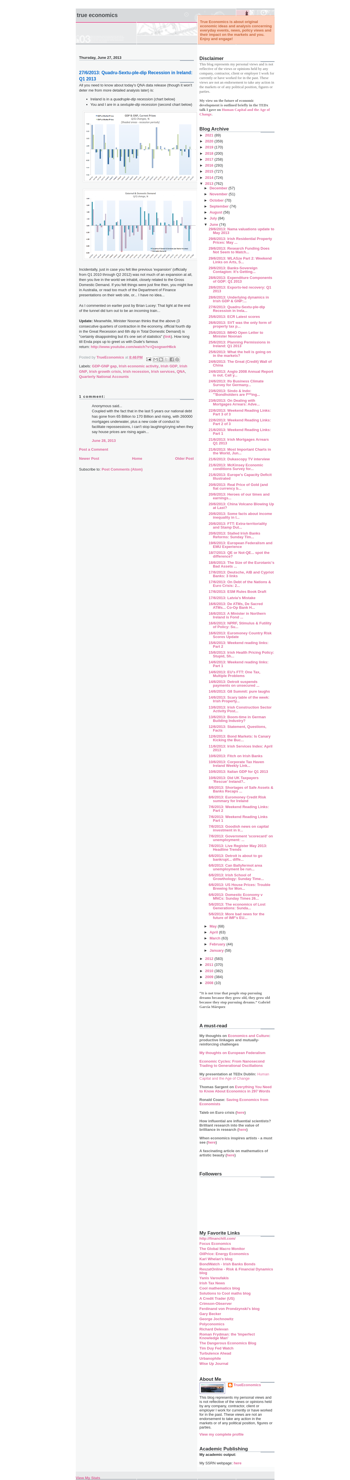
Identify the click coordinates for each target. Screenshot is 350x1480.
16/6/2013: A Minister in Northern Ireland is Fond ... (237, 615)
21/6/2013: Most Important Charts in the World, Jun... (240, 451)
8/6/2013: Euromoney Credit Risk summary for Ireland (237, 799)
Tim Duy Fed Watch (217, 1348)
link (167, 336)
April (214, 932)
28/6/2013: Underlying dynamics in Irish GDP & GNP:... (239, 299)
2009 (210, 977)
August (216, 212)
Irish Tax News (212, 1283)
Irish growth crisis (105, 371)
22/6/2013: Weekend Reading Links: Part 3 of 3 (240, 412)
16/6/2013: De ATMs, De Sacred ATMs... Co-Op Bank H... (236, 606)
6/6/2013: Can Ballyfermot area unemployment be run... (235, 867)
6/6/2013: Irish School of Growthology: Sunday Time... (236, 877)
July (213, 218)
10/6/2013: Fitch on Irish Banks (236, 756)
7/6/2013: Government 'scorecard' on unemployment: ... (241, 838)
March (215, 938)
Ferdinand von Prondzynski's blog (230, 1309)
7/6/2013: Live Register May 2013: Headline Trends (238, 848)
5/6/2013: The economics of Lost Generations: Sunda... (237, 906)
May (213, 926)
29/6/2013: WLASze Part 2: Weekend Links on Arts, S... (240, 260)
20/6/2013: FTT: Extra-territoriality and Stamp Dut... (238, 525)
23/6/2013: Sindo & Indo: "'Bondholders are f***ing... (234, 393)
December (218, 188)
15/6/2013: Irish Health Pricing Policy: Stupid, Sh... (241, 654)
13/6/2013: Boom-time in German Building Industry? (237, 719)
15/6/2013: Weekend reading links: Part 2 (239, 645)
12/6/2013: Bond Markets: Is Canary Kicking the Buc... (240, 738)
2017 (210, 159)
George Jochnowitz (217, 1319)
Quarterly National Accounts (104, 376)
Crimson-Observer (216, 1303)
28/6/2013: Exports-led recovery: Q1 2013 (240, 289)
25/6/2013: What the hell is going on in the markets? (240, 354)
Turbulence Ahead (215, 1353)
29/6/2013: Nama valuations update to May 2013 (241, 231)
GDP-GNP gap (104, 366)
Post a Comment (93, 449)
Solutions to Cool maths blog (225, 1293)
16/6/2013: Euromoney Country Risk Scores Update (240, 635)
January (217, 950)
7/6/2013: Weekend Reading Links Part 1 (238, 819)
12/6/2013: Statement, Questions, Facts (237, 728)
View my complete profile (222, 1434)
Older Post (184, 458)
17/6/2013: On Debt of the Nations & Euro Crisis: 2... (240, 584)
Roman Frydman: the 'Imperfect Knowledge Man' (227, 1336)
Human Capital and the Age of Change (234, 1076)
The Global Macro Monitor (222, 1249)
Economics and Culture (248, 1036)
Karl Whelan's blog (216, 1259)
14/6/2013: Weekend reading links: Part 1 (239, 664)
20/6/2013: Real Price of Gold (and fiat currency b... (238, 486)
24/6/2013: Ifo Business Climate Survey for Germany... (236, 383)
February (217, 944)
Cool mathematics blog (220, 1288)
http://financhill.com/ (218, 1238)
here (240, 1112)
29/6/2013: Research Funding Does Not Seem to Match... (239, 250)
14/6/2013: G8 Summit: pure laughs (239, 691)
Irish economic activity (138, 366)
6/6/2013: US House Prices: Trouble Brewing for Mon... (239, 887)
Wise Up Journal (214, 1363)
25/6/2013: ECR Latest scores (234, 316)
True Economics (97, 15)
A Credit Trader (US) (217, 1298)
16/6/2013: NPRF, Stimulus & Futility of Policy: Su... (240, 625)
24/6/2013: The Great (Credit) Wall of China (240, 363)
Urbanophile (210, 1358)
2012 (210, 959)
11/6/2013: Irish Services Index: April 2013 (241, 748)
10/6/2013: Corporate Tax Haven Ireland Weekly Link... (236, 764)
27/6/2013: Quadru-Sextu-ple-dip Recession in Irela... (237, 309)
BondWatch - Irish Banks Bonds (227, 1264)
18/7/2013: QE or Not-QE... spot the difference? (239, 554)
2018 (210, 153)
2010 (210, 971)
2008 (210, 983)
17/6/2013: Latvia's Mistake (232, 598)
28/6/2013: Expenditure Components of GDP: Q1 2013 (240, 279)
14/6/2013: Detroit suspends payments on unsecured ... (234, 684)
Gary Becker (210, 1314)
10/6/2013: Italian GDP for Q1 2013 (238, 771)
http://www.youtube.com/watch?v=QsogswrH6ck (133, 347)
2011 (210, 964)
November (219, 194)
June (214, 224)
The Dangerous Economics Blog (228, 1343)
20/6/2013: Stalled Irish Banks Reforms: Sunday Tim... (234, 535)
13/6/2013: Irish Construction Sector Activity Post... (240, 709)
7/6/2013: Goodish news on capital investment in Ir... (239, 828)
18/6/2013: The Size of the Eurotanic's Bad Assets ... (241, 564)
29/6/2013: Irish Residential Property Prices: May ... (240, 241)
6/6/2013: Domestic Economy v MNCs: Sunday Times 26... (236, 897)
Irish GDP (169, 366)
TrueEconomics (247, 1385)
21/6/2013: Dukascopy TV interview (239, 459)
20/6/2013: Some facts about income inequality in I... (240, 515)
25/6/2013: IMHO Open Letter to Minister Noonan (236, 334)
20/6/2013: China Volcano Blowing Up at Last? (241, 506)
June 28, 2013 (104, 440)
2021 (210, 135)
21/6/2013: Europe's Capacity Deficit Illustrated (240, 477)
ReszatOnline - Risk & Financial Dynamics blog (236, 1271)
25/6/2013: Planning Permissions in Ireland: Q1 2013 (239, 344)
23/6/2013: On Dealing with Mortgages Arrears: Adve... (234, 402)
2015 (210, 171)
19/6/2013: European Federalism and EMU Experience (241, 545)
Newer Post (89, 458)
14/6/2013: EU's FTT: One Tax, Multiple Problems (234, 674)
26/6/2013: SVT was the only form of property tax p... (240, 324)
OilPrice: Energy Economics (224, 1254)
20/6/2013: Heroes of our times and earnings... (239, 496)
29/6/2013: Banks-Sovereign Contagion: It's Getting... (233, 270)
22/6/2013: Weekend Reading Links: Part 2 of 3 (240, 422)
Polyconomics (212, 1324)
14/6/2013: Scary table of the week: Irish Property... (239, 699)
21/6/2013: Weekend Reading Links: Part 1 (240, 432)
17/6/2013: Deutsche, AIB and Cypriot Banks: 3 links (241, 574)
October (217, 200)
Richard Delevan (214, 1329)
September (219, 206)
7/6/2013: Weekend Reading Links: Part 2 (239, 809)
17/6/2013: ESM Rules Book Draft (237, 591)
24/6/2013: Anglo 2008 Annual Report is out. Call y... (241, 373)
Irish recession (136, 371)
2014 (210, 177)
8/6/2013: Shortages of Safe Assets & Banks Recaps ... (241, 789)
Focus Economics (215, 1243)
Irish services (163, 371)
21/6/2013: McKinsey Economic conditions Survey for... (236, 467)
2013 (210, 183)
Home (137, 458)
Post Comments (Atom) (122, 469)
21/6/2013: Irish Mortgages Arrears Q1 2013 (239, 441)
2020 (210, 141)
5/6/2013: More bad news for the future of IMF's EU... (237, 916)
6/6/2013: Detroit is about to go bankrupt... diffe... (235, 858)
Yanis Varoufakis (214, 1278)
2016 (210, 165)
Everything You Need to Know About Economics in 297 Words (236, 1089)
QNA (181, 371)
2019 (210, 147)
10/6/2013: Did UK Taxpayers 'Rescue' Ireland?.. (234, 780)
